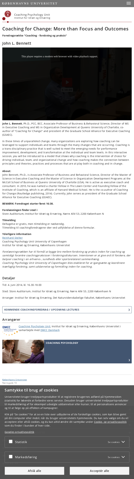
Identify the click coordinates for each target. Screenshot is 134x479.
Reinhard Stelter (12, 237)
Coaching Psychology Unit (34, 326)
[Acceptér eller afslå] (11, 441)
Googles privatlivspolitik (19, 432)
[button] (128, 3)
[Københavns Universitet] (6, 17)
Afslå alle (34, 471)
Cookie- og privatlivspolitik (110, 422)
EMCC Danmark (50, 330)
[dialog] (67, 432)
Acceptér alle (99, 471)
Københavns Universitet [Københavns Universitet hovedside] (14, 379)
